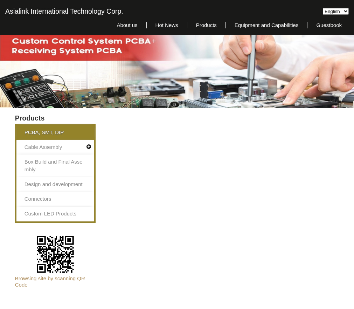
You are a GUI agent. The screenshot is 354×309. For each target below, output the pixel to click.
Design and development (54, 184)
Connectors (38, 199)
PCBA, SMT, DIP (44, 132)
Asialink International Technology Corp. (64, 11)
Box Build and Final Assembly (54, 166)
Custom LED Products (50, 214)
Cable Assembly (43, 147)
